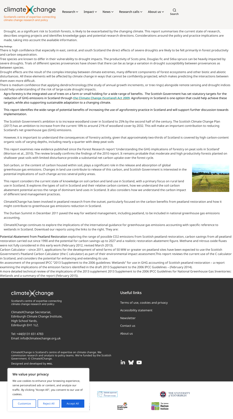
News (107, 12)
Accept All (73, 403)
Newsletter (128, 318)
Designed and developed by (32, 363)
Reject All (49, 403)
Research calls (129, 12)
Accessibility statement (136, 310)
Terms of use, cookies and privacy (144, 303)
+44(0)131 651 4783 (30, 334)
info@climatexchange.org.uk (40, 338)
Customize (24, 403)
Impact (89, 12)
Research (68, 12)
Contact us (127, 326)
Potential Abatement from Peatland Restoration (33, 237)
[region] (48, 390)
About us (154, 12)
